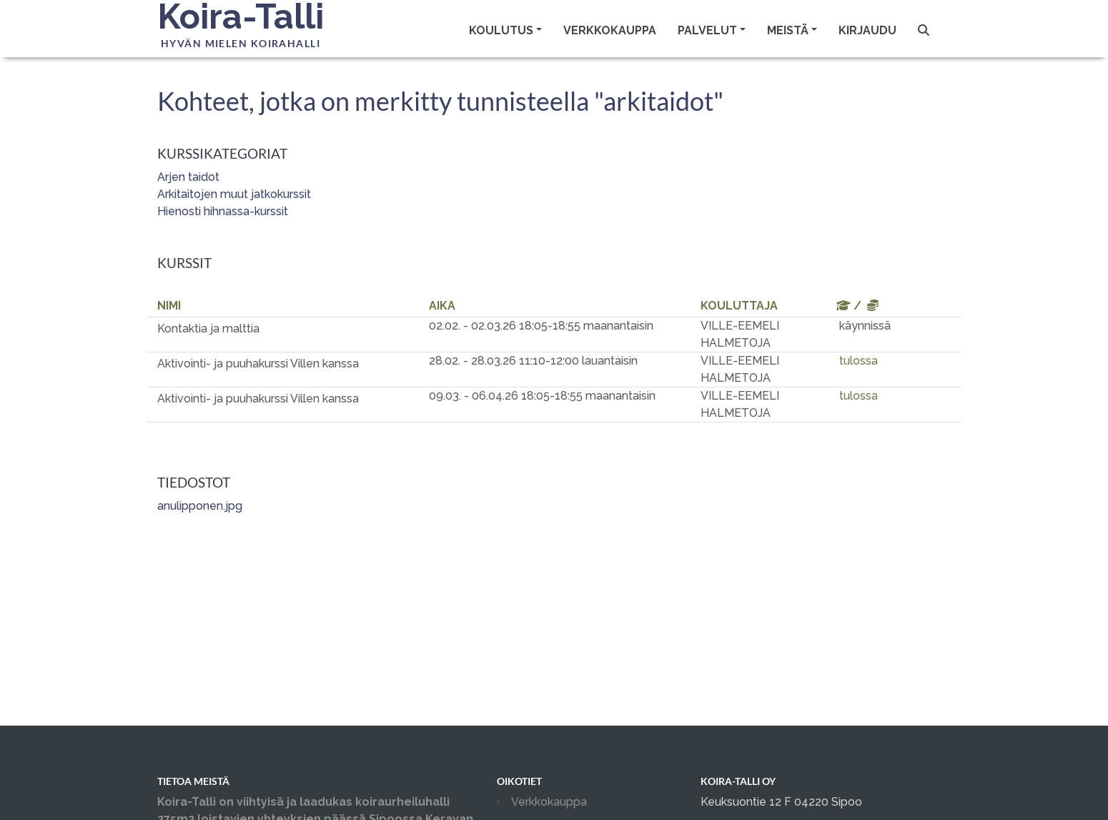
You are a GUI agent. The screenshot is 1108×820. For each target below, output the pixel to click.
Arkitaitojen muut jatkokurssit (234, 194)
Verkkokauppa (609, 30)
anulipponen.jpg (199, 506)
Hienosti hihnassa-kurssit (222, 211)
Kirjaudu (867, 30)
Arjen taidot (188, 177)
